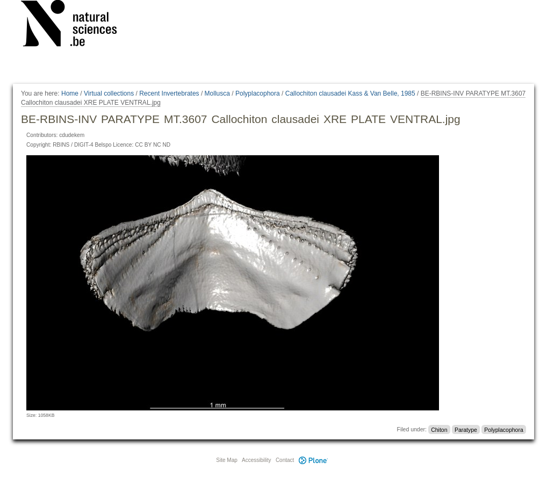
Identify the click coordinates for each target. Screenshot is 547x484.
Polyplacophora (257, 93)
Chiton (439, 429)
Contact (285, 460)
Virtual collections (109, 93)
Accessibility (256, 460)
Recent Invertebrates (169, 93)
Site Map (226, 460)
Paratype (466, 429)
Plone (313, 460)
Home (69, 93)
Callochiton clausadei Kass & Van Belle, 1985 (350, 93)
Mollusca (217, 93)
